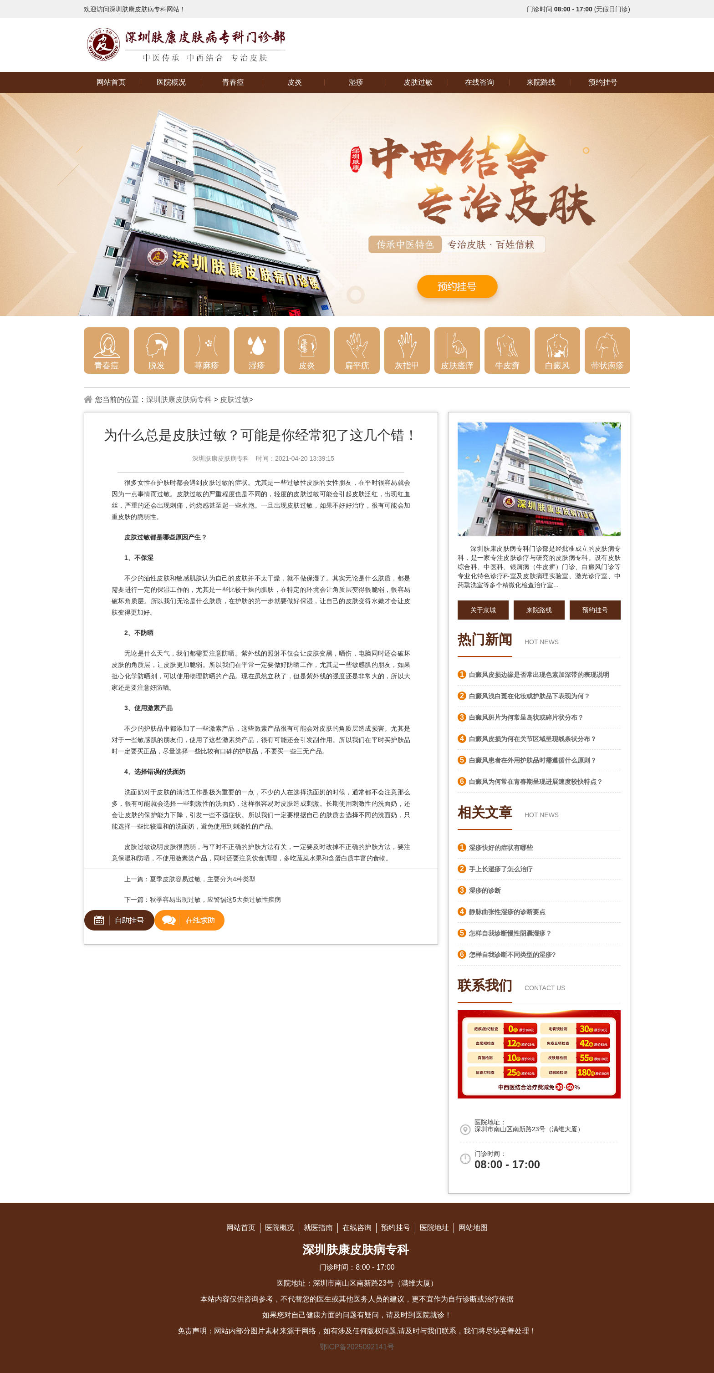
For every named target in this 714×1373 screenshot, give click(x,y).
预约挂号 (602, 82)
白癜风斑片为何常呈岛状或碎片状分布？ (526, 717)
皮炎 (294, 82)
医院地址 (434, 1227)
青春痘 (233, 82)
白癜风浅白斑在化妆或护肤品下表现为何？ (529, 696)
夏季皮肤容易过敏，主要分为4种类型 (202, 879)
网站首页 (111, 82)
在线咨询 (479, 82)
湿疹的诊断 (485, 890)
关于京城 (483, 610)
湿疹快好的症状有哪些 (501, 847)
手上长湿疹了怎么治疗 (501, 869)
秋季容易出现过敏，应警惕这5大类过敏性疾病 (215, 899)
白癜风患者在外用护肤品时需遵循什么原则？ (533, 760)
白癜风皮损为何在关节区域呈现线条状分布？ (533, 738)
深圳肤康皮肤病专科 (179, 399)
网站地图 (473, 1227)
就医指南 (318, 1227)
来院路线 (541, 82)
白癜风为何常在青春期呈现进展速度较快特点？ (536, 781)
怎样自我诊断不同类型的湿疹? (512, 954)
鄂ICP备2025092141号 (357, 1347)
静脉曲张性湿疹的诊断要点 (507, 911)
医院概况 (171, 82)
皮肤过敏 (418, 82)
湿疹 (356, 82)
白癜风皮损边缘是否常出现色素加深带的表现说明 (539, 674)
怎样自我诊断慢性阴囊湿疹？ (510, 933)
